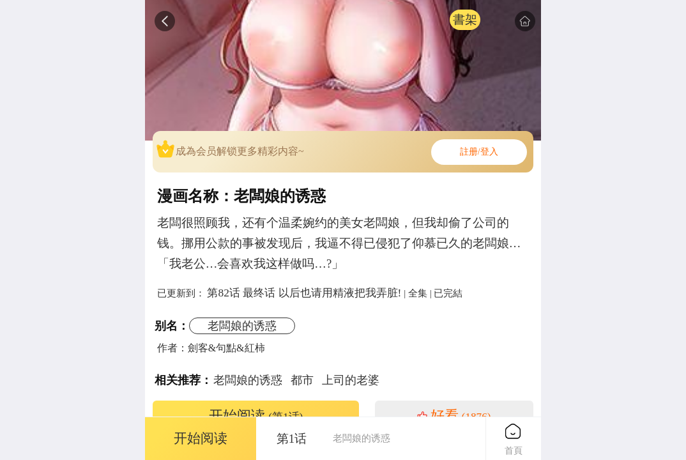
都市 (302, 380)
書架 (465, 19)
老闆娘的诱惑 (242, 325)
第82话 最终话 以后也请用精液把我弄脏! (304, 292)
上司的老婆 (350, 380)
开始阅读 (256, 416)
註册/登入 (479, 152)
